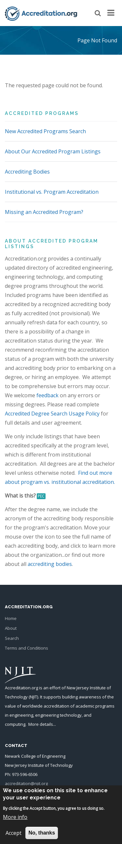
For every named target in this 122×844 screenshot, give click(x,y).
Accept (13, 838)
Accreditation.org (21, 688)
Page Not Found (97, 40)
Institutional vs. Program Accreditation (52, 191)
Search (12, 638)
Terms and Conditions (26, 648)
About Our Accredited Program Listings (53, 151)
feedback (47, 395)
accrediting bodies (50, 564)
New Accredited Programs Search (45, 131)
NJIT (33, 697)
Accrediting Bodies (27, 171)
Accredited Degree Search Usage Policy (52, 413)
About (11, 628)
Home (11, 618)
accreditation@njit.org (26, 783)
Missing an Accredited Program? (44, 212)
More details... (42, 724)
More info (15, 822)
